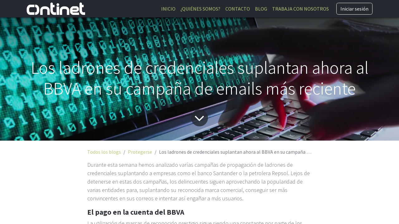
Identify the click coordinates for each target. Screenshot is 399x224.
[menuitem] (168, 8)
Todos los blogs (104, 152)
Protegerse (140, 152)
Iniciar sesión (354, 9)
